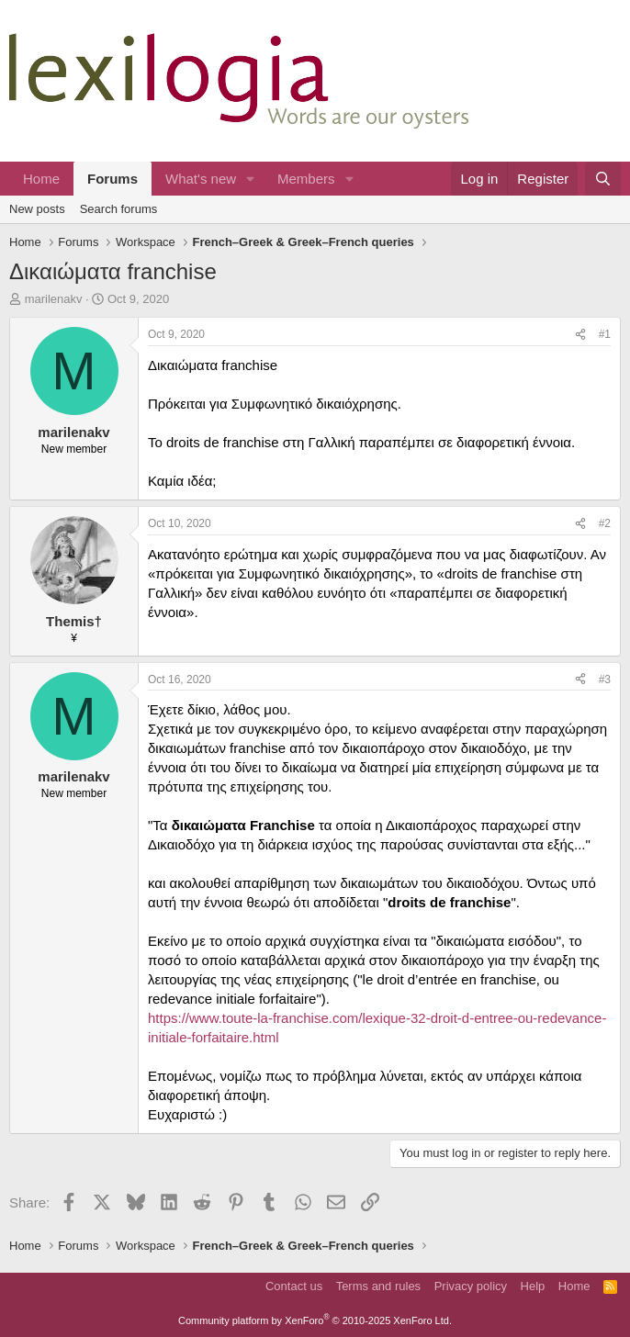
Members (306, 178)
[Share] (580, 334)
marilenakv (54, 299)
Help (533, 1286)
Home (41, 178)
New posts (37, 209)
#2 (605, 523)
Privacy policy (470, 1286)
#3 (605, 679)
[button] (251, 179)
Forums (112, 178)
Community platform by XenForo (315, 1320)
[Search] (603, 179)
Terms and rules (378, 1286)
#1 (605, 334)
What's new (200, 178)
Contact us (293, 1286)
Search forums (119, 209)
